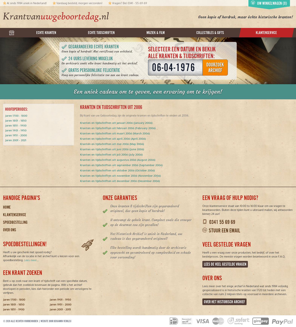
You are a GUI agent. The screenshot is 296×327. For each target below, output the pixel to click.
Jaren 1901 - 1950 (15, 130)
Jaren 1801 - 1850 (15, 120)
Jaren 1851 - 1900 (15, 125)
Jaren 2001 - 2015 (60, 309)
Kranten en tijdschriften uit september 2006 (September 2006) (121, 165)
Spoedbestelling (15, 222)
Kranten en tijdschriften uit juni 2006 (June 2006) (112, 149)
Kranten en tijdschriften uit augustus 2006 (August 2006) (117, 159)
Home (7, 207)
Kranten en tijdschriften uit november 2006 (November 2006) (120, 175)
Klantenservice (14, 214)
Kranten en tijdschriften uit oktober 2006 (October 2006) (117, 170)
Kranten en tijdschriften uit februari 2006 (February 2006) (118, 128)
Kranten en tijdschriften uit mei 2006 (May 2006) (112, 144)
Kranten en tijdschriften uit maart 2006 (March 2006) (115, 133)
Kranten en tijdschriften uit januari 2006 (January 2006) (116, 122)
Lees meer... (31, 260)
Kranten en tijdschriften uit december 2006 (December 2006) (120, 181)
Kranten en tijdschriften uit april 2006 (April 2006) (113, 138)
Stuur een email (224, 230)
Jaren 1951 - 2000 (16, 135)
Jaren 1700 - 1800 (16, 115)
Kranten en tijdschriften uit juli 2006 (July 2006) (111, 154)
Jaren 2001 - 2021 (15, 140)
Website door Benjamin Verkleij (56, 321)
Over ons (9, 229)
